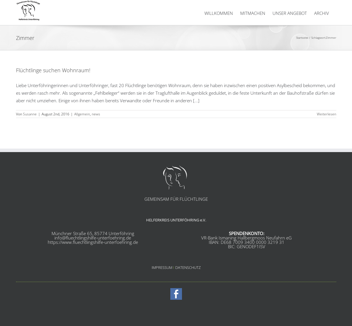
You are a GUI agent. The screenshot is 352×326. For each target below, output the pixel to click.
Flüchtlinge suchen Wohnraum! (53, 84)
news (96, 128)
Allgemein (82, 128)
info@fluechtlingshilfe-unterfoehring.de (92, 252)
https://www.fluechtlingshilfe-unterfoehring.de (93, 257)
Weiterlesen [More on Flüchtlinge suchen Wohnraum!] (326, 128)
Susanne (30, 128)
